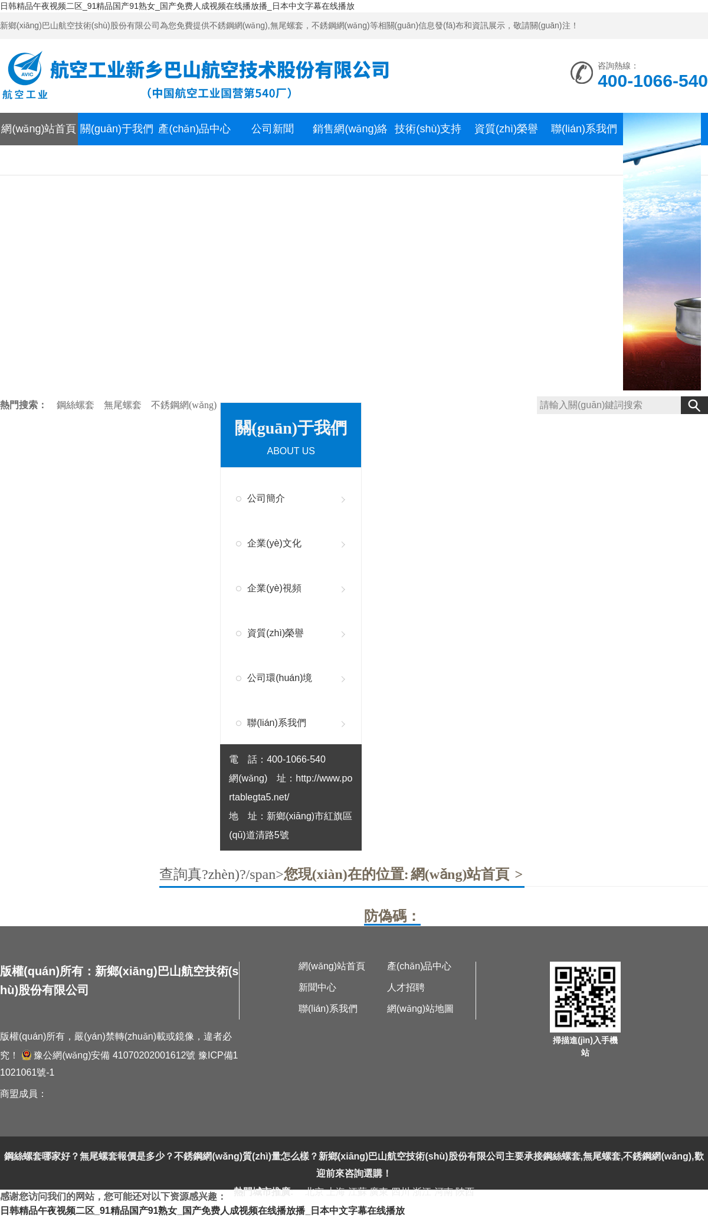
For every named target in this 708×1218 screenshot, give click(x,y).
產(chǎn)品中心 (194, 129)
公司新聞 (272, 129)
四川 (400, 1192)
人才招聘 (406, 987)
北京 (314, 1192)
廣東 (378, 1192)
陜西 (464, 1192)
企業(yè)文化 (274, 543)
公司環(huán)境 (279, 678)
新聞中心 (317, 987)
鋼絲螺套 (77, 405)
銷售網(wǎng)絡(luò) (350, 145)
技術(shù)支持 (428, 129)
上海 (335, 1192)
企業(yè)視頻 (274, 588)
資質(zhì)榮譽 (506, 129)
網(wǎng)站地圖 (420, 1009)
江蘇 (357, 1192)
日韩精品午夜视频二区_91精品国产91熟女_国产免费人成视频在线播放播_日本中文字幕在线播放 (177, 6)
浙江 (421, 1192)
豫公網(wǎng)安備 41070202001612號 (108, 1055)
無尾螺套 (124, 405)
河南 (443, 1192)
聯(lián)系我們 (584, 129)
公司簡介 (266, 498)
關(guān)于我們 (116, 129)
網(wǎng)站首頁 (38, 129)
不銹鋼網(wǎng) (184, 405)
